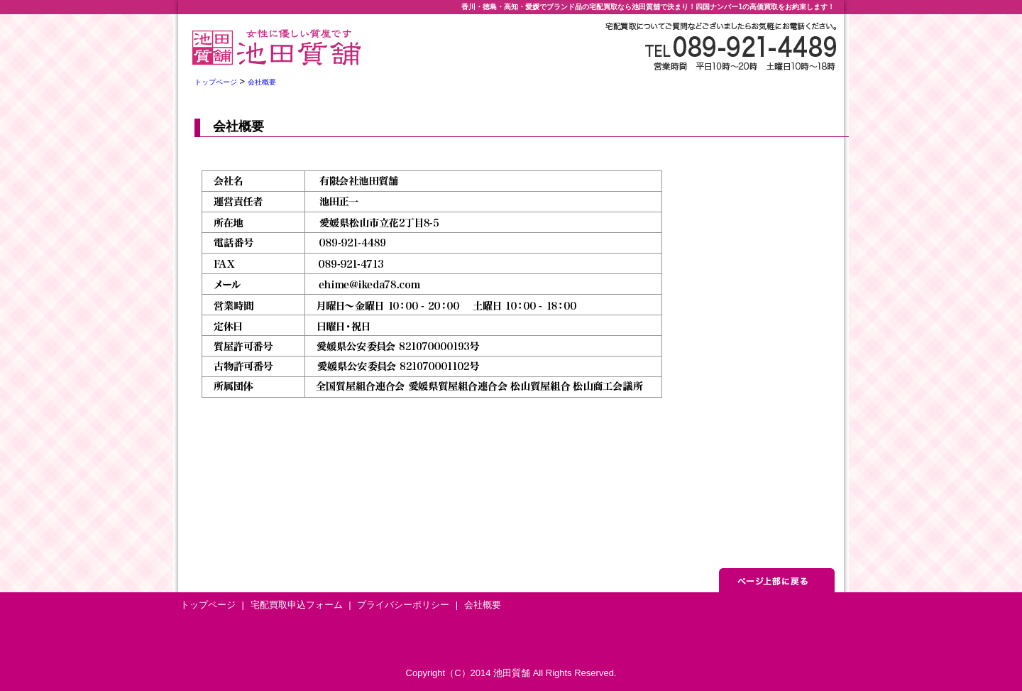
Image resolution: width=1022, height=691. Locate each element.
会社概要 (262, 82)
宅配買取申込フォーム (297, 604)
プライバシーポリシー (403, 604)
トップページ (215, 82)
